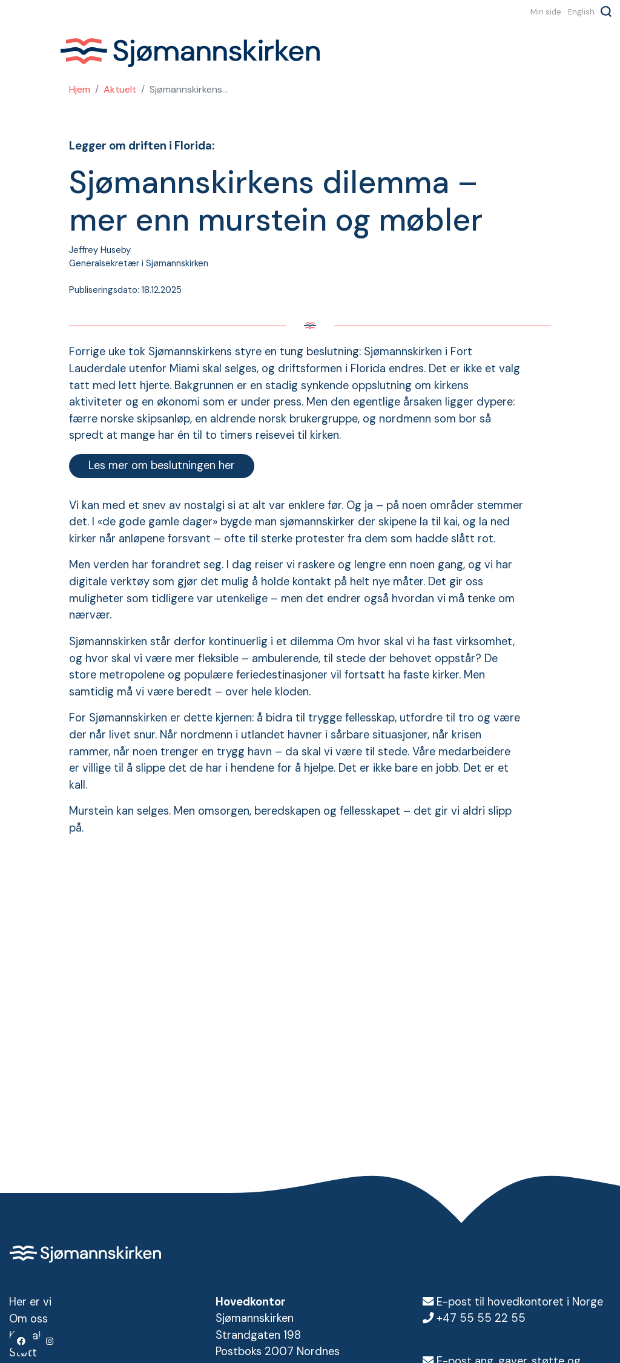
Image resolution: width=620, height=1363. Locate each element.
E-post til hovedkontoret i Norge (520, 1302)
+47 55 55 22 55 (481, 1318)
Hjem (79, 89)
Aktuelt (120, 89)
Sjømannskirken (189, 53)
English (581, 11)
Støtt (23, 1351)
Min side (545, 11)
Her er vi (30, 1302)
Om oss (28, 1318)
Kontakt (28, 1335)
